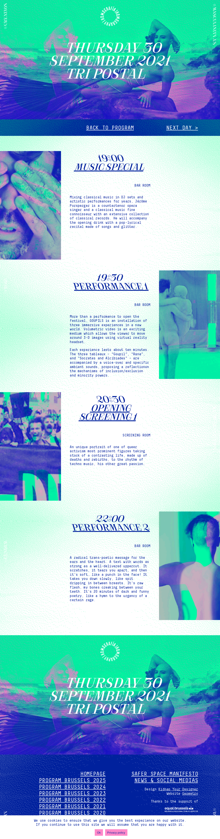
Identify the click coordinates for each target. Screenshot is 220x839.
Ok (99, 832)
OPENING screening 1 (108, 411)
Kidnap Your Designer (178, 789)
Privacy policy (116, 832)
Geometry (190, 793)
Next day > (182, 128)
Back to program (110, 128)
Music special (110, 166)
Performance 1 (109, 285)
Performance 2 (110, 526)
